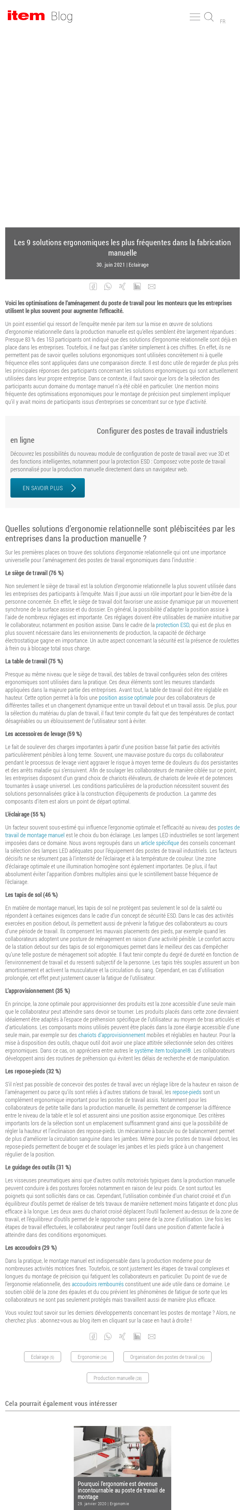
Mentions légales (106, 1487)
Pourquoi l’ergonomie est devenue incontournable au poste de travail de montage (121, 1294)
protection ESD (172, 429)
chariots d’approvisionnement (111, 839)
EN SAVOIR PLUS (43, 292)
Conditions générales (60, 1487)
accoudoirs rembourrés (98, 1088)
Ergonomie (119, 1308)
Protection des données (154, 1487)
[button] (93, 90)
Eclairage (139, 69)
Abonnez (118, 1373)
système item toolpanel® (163, 854)
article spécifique (160, 647)
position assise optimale (126, 501)
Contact (192, 1487)
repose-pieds (187, 896)
